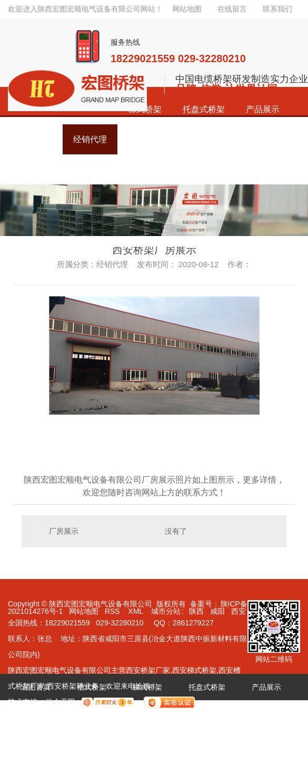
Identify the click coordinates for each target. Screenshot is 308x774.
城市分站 (166, 611)
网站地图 (187, 9)
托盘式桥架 (204, 109)
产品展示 (263, 109)
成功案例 (36, 713)
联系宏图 (36, 740)
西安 (238, 611)
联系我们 (277, 9)
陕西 (196, 611)
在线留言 (232, 9)
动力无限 (60, 702)
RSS (113, 611)
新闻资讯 (203, 713)
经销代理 (91, 713)
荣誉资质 (147, 713)
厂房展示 (63, 531)
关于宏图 (259, 713)
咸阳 (217, 611)
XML (136, 611)
